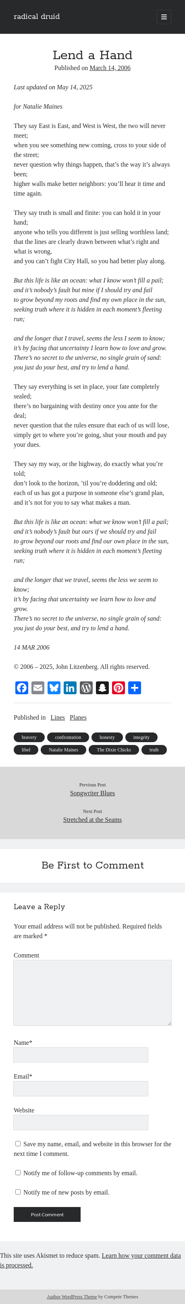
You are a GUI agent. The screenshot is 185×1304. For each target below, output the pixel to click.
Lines (58, 717)
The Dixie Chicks (114, 750)
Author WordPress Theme (72, 1297)
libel (26, 750)
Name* (23, 1042)
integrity (141, 737)
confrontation (68, 737)
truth (154, 750)
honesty (107, 737)
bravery (29, 737)
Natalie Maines (63, 750)
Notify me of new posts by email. (66, 1192)
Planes (78, 717)
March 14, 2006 (110, 67)
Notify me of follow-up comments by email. (80, 1173)
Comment (26, 955)
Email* (23, 1076)
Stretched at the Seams (92, 819)
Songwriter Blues (92, 793)
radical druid (37, 17)
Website (24, 1110)
